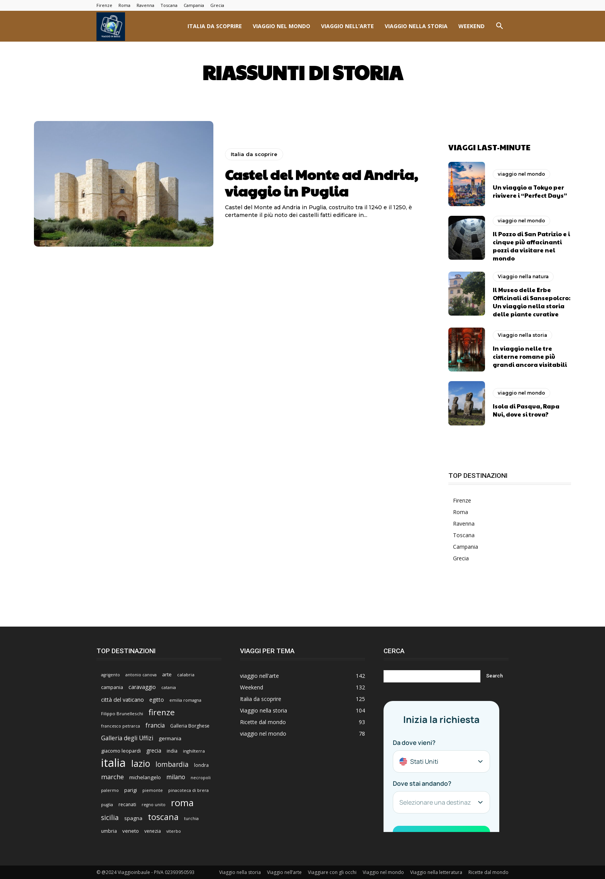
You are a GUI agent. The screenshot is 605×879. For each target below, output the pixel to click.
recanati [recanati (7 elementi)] (127, 804)
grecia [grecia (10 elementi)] (153, 750)
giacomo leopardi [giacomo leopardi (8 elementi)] (121, 750)
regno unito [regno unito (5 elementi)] (154, 804)
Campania (194, 5)
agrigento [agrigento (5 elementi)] (110, 674)
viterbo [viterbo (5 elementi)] (173, 831)
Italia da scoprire (215, 26)
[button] (499, 26)
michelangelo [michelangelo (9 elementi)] (145, 776)
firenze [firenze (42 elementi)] (162, 712)
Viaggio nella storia (416, 26)
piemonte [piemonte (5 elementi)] (152, 790)
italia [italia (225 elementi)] (113, 762)
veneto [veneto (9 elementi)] (130, 830)
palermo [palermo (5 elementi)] (110, 790)
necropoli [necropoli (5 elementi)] (201, 777)
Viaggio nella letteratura (436, 872)
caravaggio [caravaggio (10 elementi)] (142, 686)
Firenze (104, 5)
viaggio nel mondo (281, 26)
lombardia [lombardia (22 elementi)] (172, 764)
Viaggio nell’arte (284, 872)
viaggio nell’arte (347, 26)
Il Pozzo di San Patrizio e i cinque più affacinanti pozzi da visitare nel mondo (531, 245)
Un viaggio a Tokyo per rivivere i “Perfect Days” (530, 191)
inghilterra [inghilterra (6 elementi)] (194, 750)
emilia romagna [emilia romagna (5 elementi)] (185, 700)
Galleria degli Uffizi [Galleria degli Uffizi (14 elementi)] (127, 738)
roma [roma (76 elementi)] (182, 802)
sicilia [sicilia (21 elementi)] (110, 817)
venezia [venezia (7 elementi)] (152, 830)
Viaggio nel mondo (383, 872)
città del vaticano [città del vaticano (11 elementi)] (122, 699)
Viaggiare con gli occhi (332, 872)
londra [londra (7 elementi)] (201, 764)
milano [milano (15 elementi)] (175, 777)
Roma (124, 5)
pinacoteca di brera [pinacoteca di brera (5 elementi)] (188, 790)
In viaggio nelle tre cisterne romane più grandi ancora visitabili (530, 356)
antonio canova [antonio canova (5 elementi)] (141, 674)
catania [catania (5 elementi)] (168, 687)
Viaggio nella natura (523, 276)
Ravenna (145, 5)
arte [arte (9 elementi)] (167, 674)
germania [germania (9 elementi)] (170, 737)
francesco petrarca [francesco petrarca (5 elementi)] (120, 725)
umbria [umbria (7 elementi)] (109, 830)
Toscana (169, 5)
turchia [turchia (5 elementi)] (191, 818)
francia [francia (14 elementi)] (155, 725)
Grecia (217, 5)
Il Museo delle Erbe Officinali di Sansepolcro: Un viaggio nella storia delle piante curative (531, 301)
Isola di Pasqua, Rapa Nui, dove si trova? (526, 410)
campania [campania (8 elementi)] (112, 686)
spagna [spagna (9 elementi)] (133, 817)
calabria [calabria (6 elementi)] (185, 674)
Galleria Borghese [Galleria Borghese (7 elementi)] (190, 725)
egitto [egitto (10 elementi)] (156, 699)
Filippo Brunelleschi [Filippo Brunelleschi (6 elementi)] (122, 713)
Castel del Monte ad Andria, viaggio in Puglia (321, 182)
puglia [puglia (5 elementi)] (107, 804)
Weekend (471, 26)
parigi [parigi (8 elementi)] (130, 789)
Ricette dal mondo (488, 872)
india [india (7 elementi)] (172, 750)
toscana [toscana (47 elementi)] (163, 816)
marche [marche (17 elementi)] (112, 777)
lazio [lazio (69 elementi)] (140, 763)
